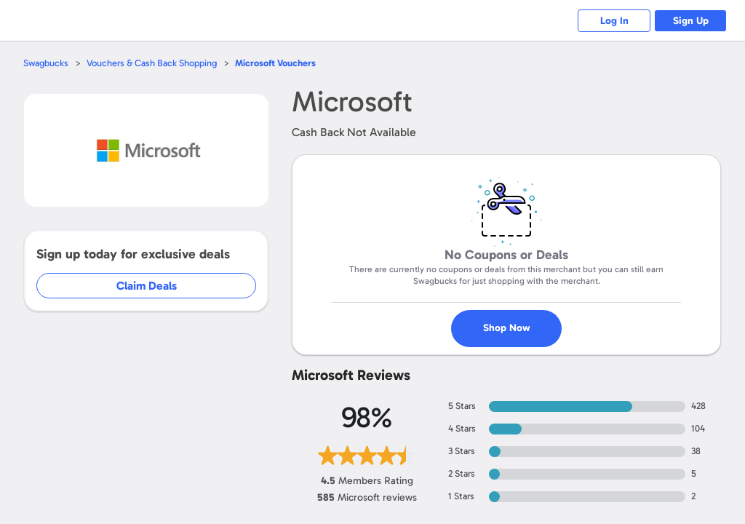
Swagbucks (45, 62)
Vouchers (275, 62)
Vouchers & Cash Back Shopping (152, 62)
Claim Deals (146, 286)
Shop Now (506, 328)
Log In (614, 21)
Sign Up (691, 21)
